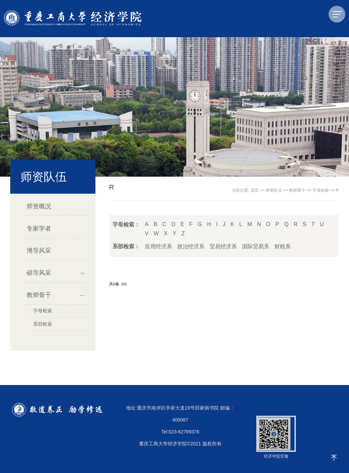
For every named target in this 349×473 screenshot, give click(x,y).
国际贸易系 (255, 246)
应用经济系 (158, 246)
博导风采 (39, 250)
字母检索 (42, 310)
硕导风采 (39, 272)
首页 (255, 190)
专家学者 (39, 228)
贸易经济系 (223, 246)
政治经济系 (190, 246)
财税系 (282, 246)
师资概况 (39, 206)
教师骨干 (39, 295)
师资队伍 (273, 190)
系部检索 (42, 324)
